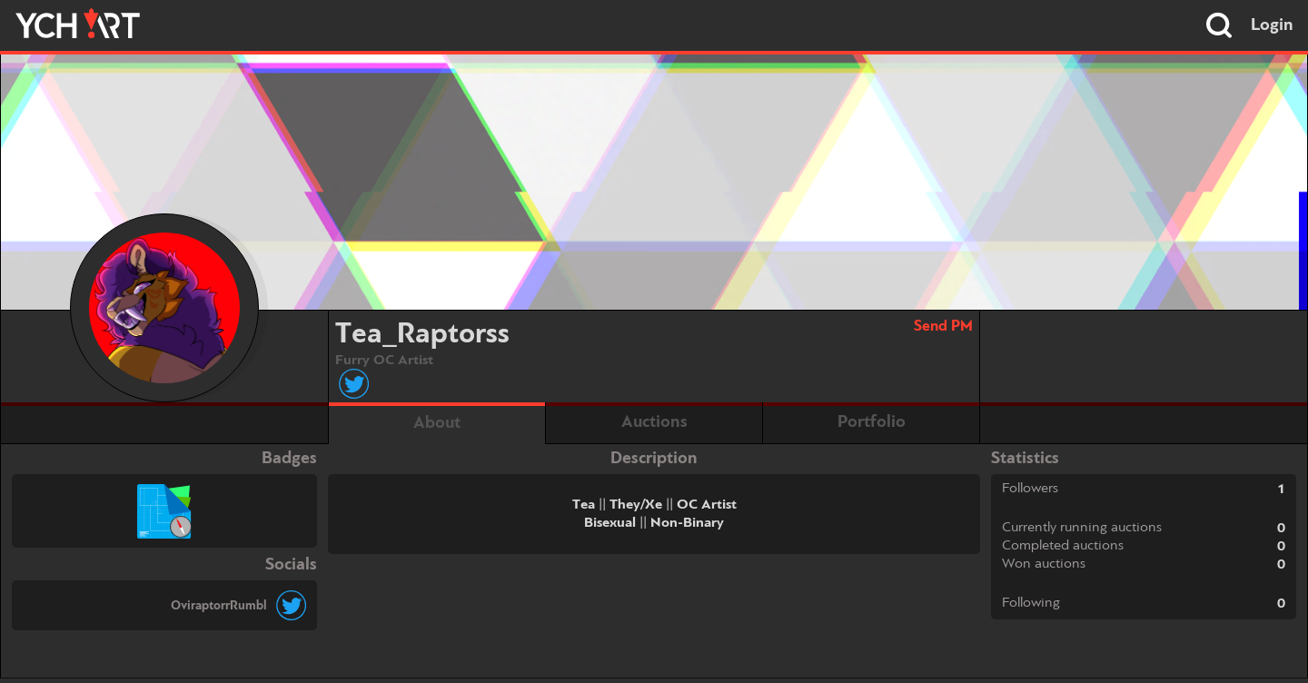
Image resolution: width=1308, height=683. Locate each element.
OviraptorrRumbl (219, 605)
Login (1272, 25)
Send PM (943, 326)
